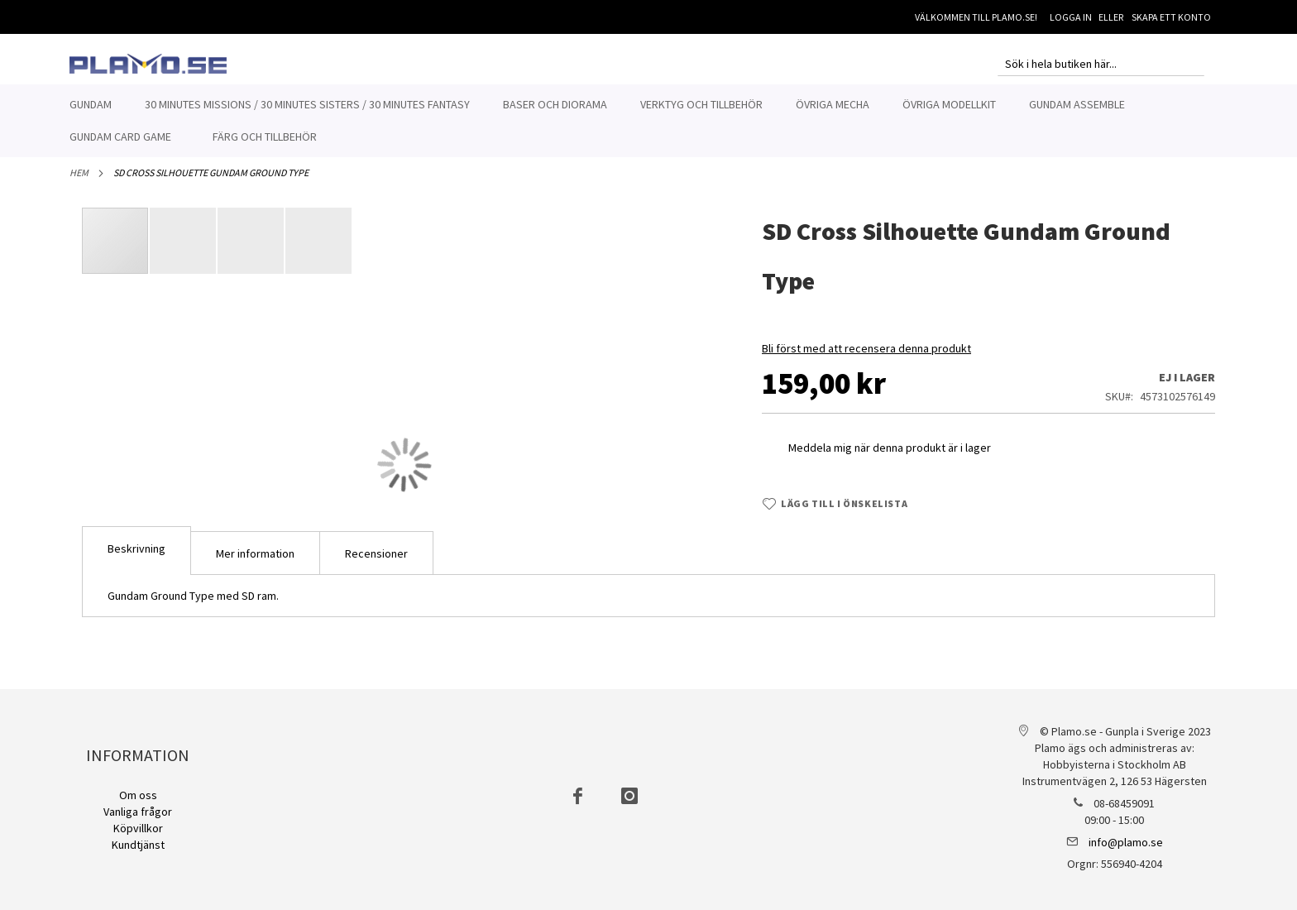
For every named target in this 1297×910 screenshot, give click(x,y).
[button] (184, 250)
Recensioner (376, 562)
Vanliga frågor (137, 811)
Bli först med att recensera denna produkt (866, 357)
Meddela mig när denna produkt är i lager (889, 456)
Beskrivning (136, 557)
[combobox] (1101, 63)
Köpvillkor (138, 828)
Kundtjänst (138, 844)
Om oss (138, 795)
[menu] (648, 121)
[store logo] (148, 64)
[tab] (136, 559)
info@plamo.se (1126, 842)
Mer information (255, 562)
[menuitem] (90, 105)
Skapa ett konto (1171, 17)
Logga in (1071, 17)
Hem (79, 181)
